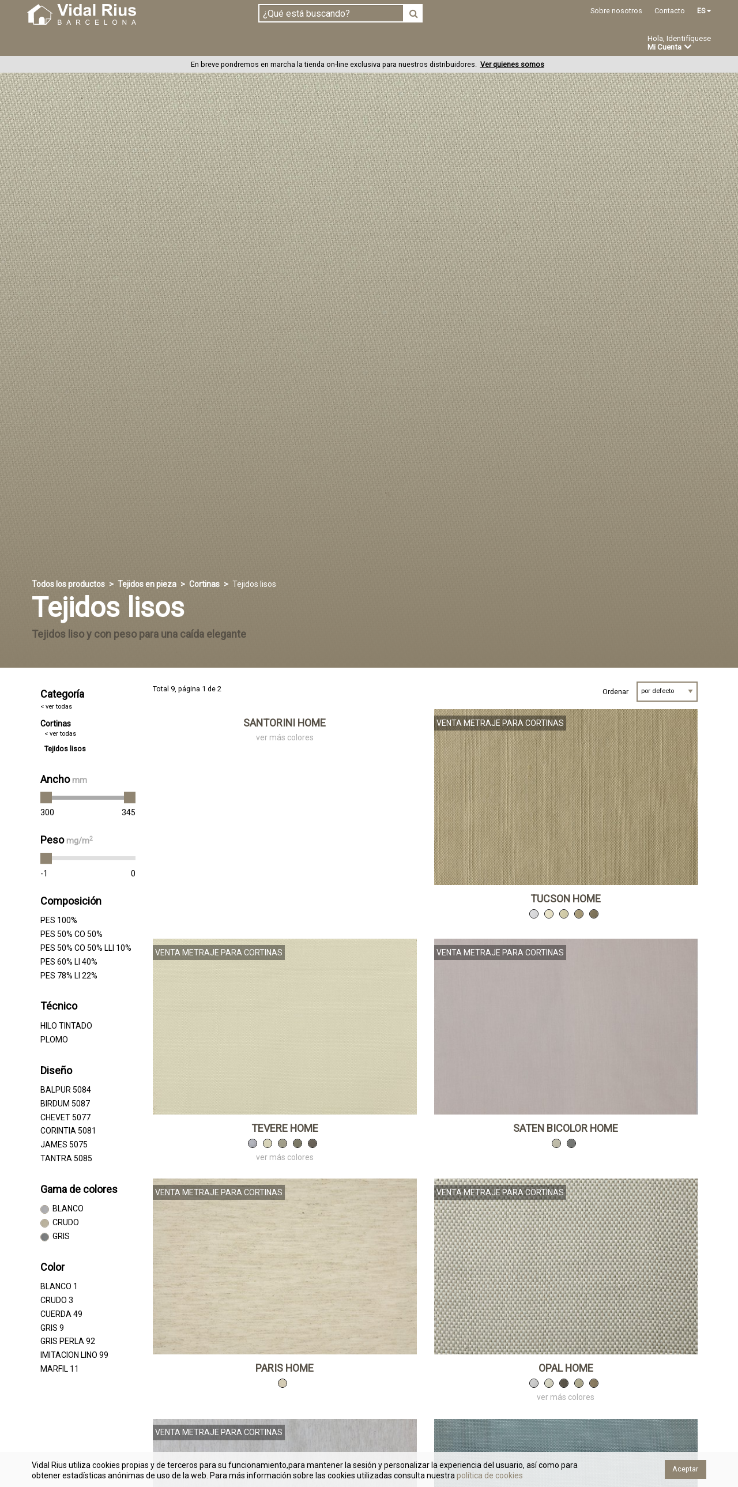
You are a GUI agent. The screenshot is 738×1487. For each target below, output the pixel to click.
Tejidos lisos (65, 748)
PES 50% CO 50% (71, 934)
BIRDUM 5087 (65, 1104)
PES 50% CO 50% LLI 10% (85, 948)
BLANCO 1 (59, 1287)
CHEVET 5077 (65, 1117)
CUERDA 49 (61, 1314)
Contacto (669, 10)
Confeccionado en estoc (174, 43)
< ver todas (56, 706)
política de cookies (489, 1475)
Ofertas (440, 43)
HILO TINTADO (66, 1026)
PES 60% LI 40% (68, 961)
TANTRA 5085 (66, 1159)
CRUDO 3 (56, 1300)
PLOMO (54, 1039)
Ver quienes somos (512, 65)
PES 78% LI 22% (68, 975)
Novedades (380, 43)
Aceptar (685, 1469)
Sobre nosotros (616, 10)
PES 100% (58, 920)
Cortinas (204, 584)
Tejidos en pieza (65, 43)
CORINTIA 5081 (68, 1131)
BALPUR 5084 (65, 1090)
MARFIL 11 (59, 1369)
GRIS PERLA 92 (67, 1341)
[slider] (46, 798)
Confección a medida (292, 43)
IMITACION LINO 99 (74, 1355)
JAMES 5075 (64, 1145)
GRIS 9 (52, 1327)
